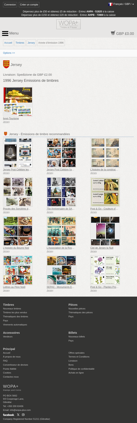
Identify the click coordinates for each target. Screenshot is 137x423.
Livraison (72, 360)
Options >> (9, 53)
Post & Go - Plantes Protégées (106, 287)
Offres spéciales (76, 353)
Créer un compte (29, 4)
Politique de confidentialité (81, 369)
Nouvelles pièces (76, 308)
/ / (121, 4)
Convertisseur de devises (15, 365)
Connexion (10, 4)
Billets (72, 332)
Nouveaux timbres (12, 308)
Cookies (7, 372)
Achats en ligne (76, 372)
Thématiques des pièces (80, 312)
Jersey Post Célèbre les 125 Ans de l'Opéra (26, 169)
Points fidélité (9, 369)
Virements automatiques (15, 324)
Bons (71, 365)
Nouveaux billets (76, 336)
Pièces (72, 304)
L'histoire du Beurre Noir (16, 247)
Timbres (20, 42)
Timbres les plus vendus (15, 312)
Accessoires (11, 332)
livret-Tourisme (11, 118)
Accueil (8, 42)
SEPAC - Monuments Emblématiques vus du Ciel (73, 287)
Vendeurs (7, 336)
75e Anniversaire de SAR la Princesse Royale (71, 208)
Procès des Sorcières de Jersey (20, 208)
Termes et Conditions (78, 356)
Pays (5, 320)
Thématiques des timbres (15, 316)
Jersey (31, 42)
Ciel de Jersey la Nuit (101, 247)
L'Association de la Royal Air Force (65, 247)
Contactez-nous (11, 377)
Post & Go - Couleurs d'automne (107, 208)
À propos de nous (11, 356)
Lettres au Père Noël (14, 287)
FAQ (5, 360)
